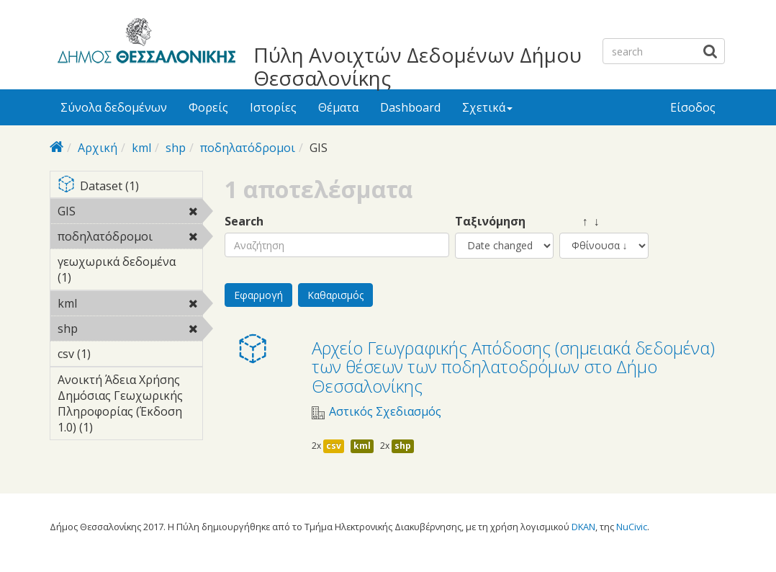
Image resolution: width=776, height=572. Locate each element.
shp (176, 148)
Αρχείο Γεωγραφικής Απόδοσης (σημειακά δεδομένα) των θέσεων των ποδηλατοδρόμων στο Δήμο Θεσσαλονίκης (513, 367)
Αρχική (97, 148)
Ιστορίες (273, 107)
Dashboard (410, 107)
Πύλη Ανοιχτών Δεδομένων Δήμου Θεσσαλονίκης (417, 66)
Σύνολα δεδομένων (113, 107)
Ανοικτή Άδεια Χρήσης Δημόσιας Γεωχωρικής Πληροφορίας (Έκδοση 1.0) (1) (130, 405)
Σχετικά (487, 107)
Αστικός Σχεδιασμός (385, 411)
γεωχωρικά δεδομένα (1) (130, 272)
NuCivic (631, 526)
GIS (113, 211)
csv (333, 445)
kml (141, 148)
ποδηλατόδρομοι (247, 148)
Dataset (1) (130, 187)
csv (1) (113, 354)
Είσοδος (693, 107)
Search (244, 221)
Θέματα (338, 107)
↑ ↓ (579, 221)
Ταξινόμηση (490, 221)
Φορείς (208, 107)
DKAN (583, 526)
